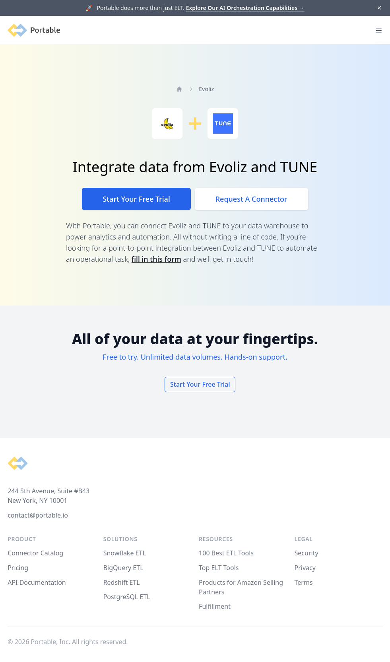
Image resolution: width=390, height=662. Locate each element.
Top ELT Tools (219, 567)
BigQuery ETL (123, 567)
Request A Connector (251, 199)
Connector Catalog (35, 553)
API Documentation (37, 582)
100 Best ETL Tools (226, 553)
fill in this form (156, 259)
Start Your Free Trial (136, 199)
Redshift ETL (121, 582)
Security (306, 553)
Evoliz (206, 89)
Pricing (18, 567)
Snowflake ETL (124, 553)
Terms (304, 582)
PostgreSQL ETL (126, 596)
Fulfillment (215, 606)
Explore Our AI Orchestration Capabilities (245, 8)
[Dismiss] (379, 8)
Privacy (305, 567)
